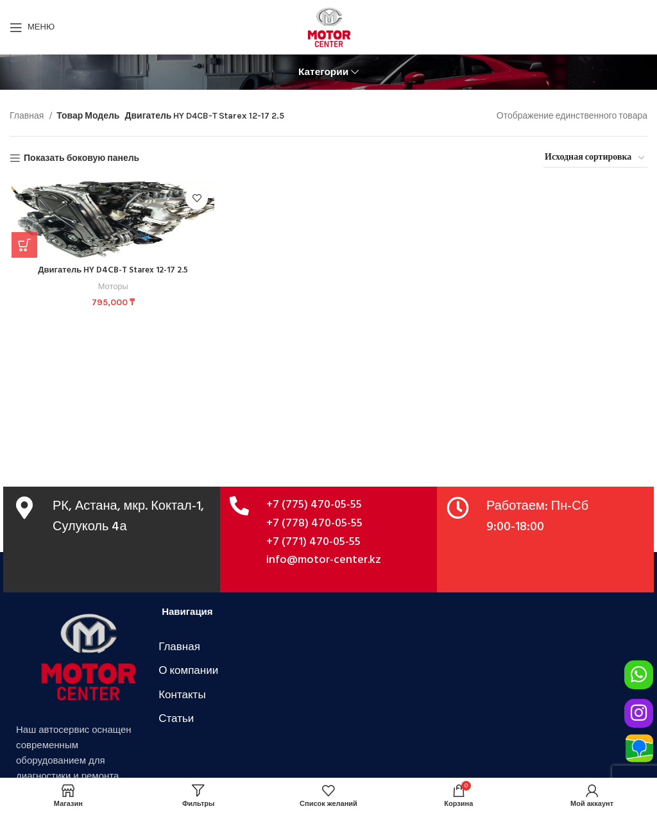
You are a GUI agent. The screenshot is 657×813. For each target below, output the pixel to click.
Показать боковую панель (81, 158)
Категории (323, 72)
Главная (28, 115)
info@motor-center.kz (323, 560)
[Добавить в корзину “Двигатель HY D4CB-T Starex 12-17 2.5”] (22, 245)
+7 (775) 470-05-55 (314, 505)
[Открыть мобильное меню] (32, 27)
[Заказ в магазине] (595, 158)
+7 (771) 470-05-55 (313, 542)
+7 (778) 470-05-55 (314, 523)
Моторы (112, 286)
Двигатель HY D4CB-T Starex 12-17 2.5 (112, 270)
